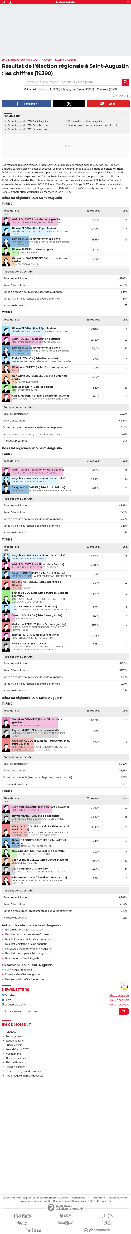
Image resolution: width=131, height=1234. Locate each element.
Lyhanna (11, 1032)
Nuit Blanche (13, 1053)
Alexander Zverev (16, 1058)
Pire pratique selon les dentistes (24, 1075)
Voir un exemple (119, 995)
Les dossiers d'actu (14, 1004)
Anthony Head (14, 1036)
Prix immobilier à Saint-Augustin (24, 979)
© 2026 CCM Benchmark (100, 1201)
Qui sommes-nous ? (12, 1198)
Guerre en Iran (14, 1045)
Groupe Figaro (79, 1201)
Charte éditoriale (40, 1198)
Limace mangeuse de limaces (23, 1071)
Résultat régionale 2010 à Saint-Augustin (28, 129)
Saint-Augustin (75, 125)
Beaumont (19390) (49, 89)
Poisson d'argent (15, 1066)
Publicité (54, 1198)
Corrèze (71, 59)
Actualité (8, 995)
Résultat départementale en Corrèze (26, 934)
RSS (89, 1198)
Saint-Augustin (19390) (18, 969)
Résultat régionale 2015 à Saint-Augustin (27, 125)
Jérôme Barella (14, 1062)
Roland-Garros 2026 (17, 1049)
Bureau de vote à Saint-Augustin (24, 929)
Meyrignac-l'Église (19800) (78, 89)
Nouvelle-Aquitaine (52, 59)
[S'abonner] (65, 1011)
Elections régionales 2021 (23, 59)
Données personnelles (118, 1198)
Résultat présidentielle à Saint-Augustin (28, 939)
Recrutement (99, 1198)
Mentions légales (62, 1201)
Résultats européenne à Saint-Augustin (28, 948)
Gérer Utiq (47, 1201)
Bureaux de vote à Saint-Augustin (85, 121)
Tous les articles (77, 1198)
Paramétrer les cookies (29, 1201)
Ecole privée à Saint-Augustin (22, 974)
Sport (6, 1000)
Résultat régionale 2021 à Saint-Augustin (28, 121)
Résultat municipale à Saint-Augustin (27, 953)
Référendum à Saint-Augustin (22, 958)
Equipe (27, 1198)
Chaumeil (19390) (107, 89)
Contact (64, 1198)
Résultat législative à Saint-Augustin (26, 944)
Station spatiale (15, 1040)
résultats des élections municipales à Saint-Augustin (93, 172)
